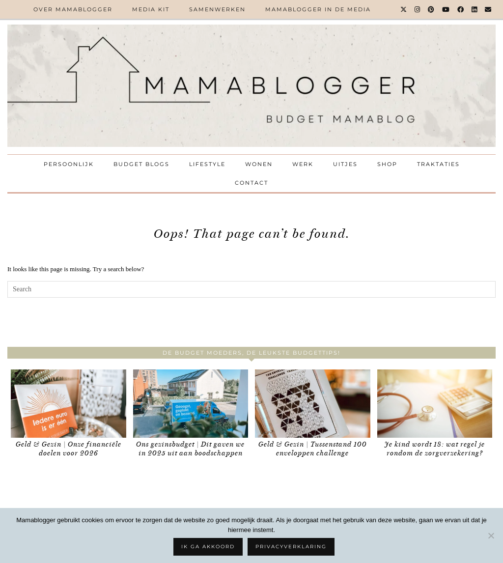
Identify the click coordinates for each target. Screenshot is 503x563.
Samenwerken (217, 9)
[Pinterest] (431, 9)
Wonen (259, 164)
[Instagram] (418, 9)
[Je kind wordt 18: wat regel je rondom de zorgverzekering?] (435, 403)
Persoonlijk (69, 164)
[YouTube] (446, 9)
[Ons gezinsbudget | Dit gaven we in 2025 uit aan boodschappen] (191, 403)
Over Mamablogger (72, 9)
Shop (387, 164)
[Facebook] (461, 9)
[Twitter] (404, 9)
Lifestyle (207, 164)
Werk (302, 164)
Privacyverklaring (291, 546)
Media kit (150, 9)
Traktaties (438, 164)
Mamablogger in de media (318, 9)
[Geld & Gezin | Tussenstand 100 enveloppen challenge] (312, 403)
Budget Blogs (141, 164)
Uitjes (345, 164)
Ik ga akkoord (208, 546)
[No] (491, 535)
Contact (251, 182)
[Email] (488, 9)
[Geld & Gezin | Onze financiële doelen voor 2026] (68, 403)
